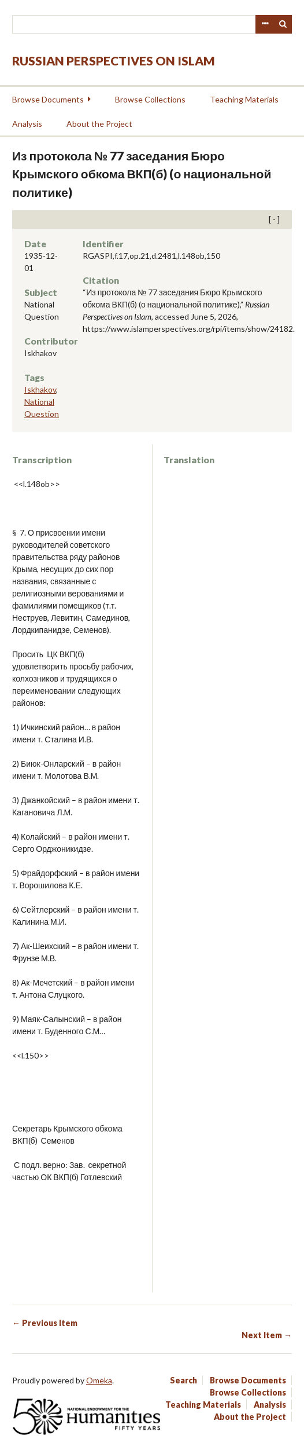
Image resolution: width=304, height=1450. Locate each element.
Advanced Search (264, 24)
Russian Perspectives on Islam (113, 60)
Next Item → (267, 1335)
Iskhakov (40, 389)
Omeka (99, 1380)
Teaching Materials (244, 99)
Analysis (27, 124)
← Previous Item (44, 1323)
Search (283, 24)
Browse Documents (48, 99)
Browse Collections (150, 99)
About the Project (99, 124)
